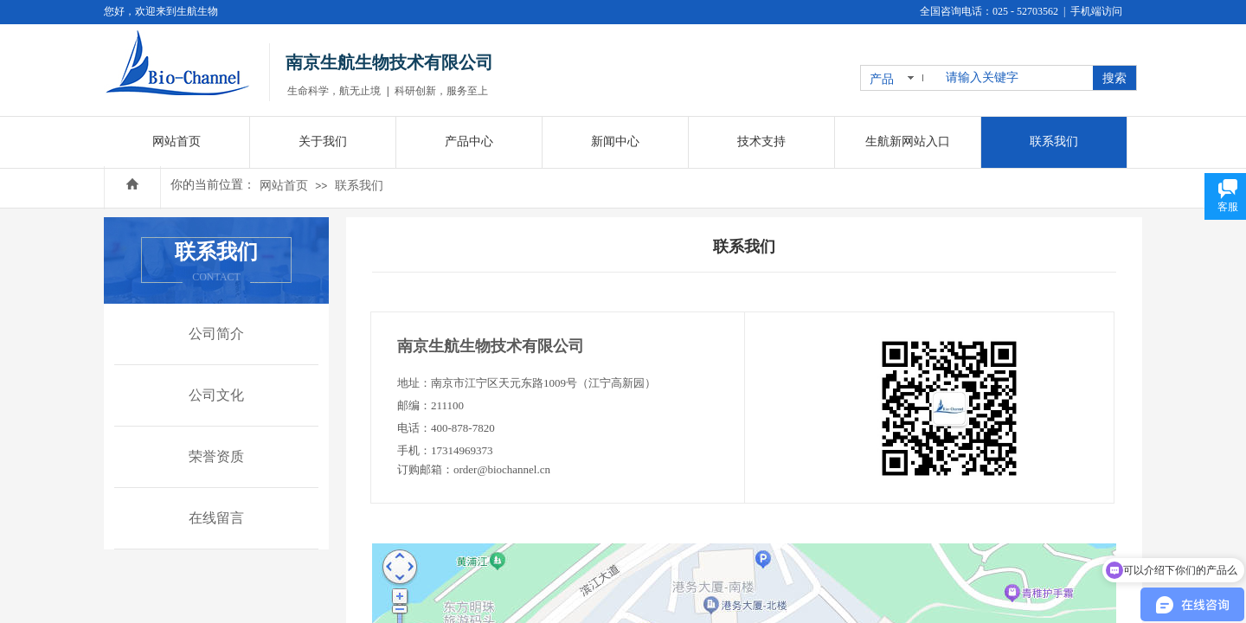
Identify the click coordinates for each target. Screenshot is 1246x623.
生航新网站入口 (907, 141)
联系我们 (359, 185)
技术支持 (761, 141)
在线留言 (216, 518)
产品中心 (469, 141)
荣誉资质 (216, 456)
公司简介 (216, 333)
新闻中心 (615, 141)
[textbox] (1016, 78)
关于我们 (323, 141)
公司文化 (216, 395)
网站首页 (284, 185)
